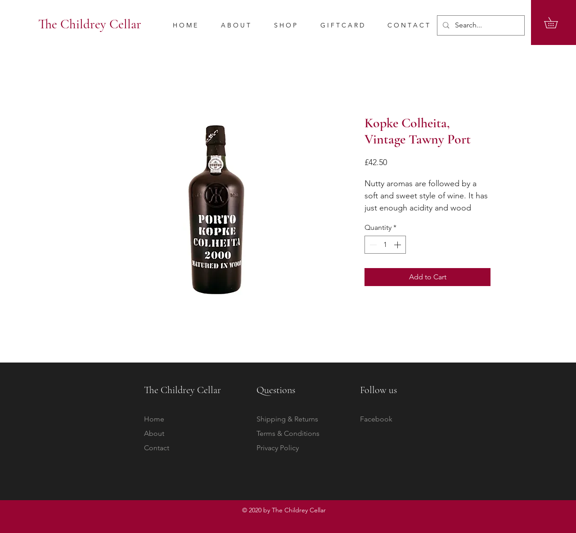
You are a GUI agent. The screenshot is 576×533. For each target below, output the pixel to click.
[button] (556, 22)
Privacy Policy (277, 447)
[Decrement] (372, 244)
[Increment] (398, 244)
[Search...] (480, 25)
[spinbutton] (385, 244)
